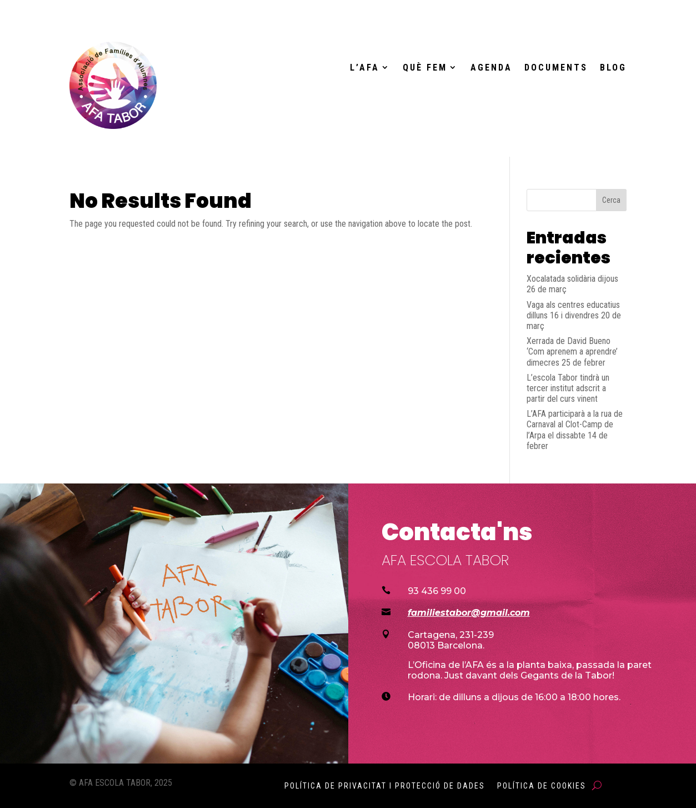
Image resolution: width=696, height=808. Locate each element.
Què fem (425, 68)
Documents (556, 68)
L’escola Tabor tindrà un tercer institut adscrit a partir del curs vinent (568, 388)
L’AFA (364, 68)
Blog (613, 68)
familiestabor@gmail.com (469, 612)
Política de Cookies (541, 786)
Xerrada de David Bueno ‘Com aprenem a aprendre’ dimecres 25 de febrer (572, 351)
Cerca (611, 200)
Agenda (491, 68)
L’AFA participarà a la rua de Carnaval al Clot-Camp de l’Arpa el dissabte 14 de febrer (575, 429)
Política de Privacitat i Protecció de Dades (384, 786)
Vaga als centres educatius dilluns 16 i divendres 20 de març (574, 315)
